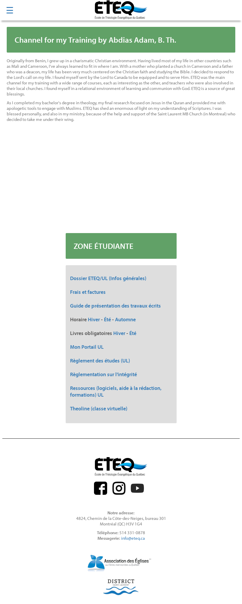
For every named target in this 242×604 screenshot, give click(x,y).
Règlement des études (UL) (100, 360)
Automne (125, 319)
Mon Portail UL (87, 346)
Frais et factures (88, 292)
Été (107, 319)
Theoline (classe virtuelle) (98, 408)
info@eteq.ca (133, 538)
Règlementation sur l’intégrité (103, 374)
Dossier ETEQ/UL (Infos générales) (108, 278)
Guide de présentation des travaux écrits (115, 305)
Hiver (94, 319)
